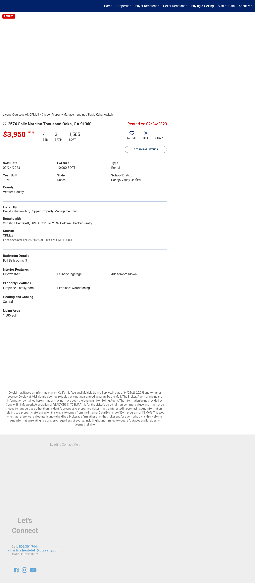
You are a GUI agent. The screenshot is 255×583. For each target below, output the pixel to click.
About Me (245, 6)
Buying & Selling (202, 6)
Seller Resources (175, 6)
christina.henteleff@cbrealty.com (33, 550)
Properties (123, 6)
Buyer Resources (147, 6)
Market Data (226, 6)
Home (108, 6)
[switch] (132, 137)
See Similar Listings (146, 149)
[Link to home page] (5, 6)
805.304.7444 (29, 546)
